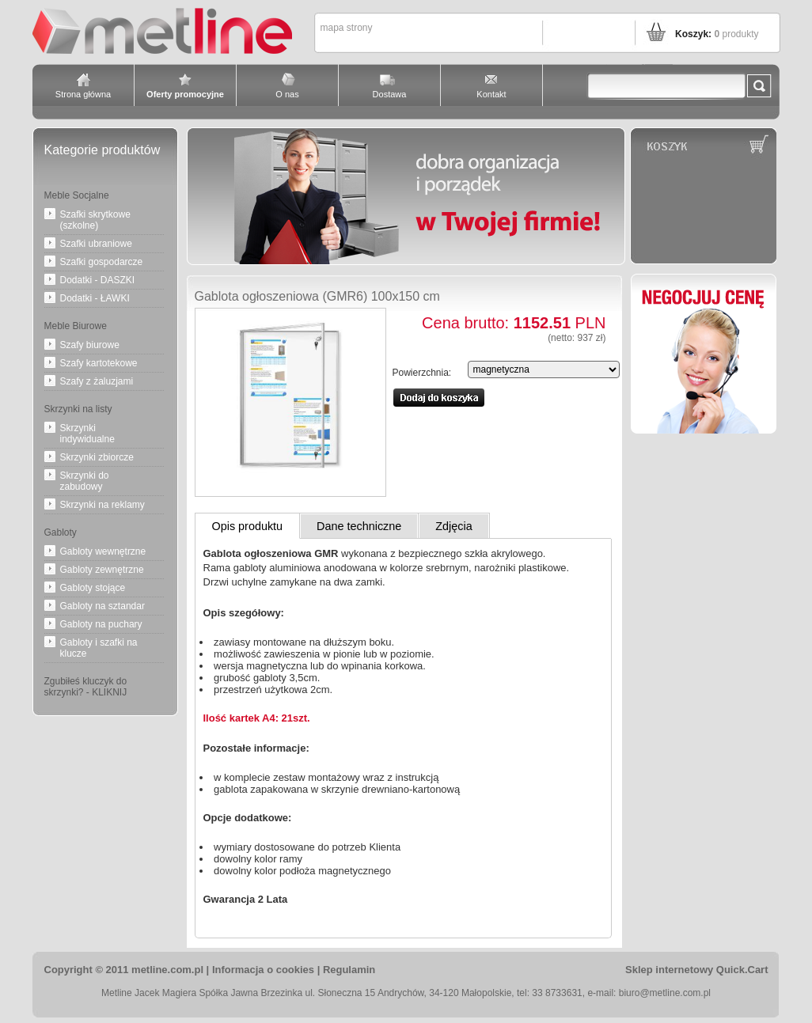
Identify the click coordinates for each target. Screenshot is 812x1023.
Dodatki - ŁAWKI (95, 298)
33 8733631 (557, 992)
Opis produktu (247, 526)
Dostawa (390, 94)
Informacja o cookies (263, 970)
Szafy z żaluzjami (97, 381)
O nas (286, 94)
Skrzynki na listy (78, 409)
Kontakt (491, 94)
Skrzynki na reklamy (102, 504)
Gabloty (60, 532)
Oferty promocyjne (185, 94)
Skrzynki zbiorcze (97, 457)
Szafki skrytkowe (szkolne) (95, 220)
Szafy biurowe (90, 344)
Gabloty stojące (93, 587)
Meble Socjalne (76, 195)
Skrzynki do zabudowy (84, 481)
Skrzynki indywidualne (87, 433)
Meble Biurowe (75, 326)
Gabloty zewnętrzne (102, 569)
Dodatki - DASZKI (97, 280)
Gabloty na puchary (101, 624)
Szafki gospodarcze (101, 261)
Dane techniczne (359, 526)
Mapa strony (347, 27)
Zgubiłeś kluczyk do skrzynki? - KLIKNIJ (85, 687)
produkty (736, 34)
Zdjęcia (453, 526)
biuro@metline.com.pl (665, 992)
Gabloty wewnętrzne (103, 551)
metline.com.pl (167, 970)
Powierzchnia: (422, 372)
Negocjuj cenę (703, 354)
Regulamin (349, 970)
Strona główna (83, 94)
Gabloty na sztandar (102, 606)
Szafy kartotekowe (99, 363)
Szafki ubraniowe (96, 243)
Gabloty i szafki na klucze (99, 648)
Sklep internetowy (696, 970)
